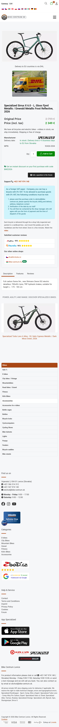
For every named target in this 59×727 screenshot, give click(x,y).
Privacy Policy (7, 607)
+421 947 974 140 (21, 181)
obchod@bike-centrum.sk (14, 490)
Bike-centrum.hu (14, 262)
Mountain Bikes (7, 543)
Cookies (4, 609)
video (6, 230)
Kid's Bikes (5, 552)
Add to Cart (46, 153)
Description (8, 274)
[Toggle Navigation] (44, 17)
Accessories (6, 554)
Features (19, 274)
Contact (4, 598)
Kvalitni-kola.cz (13, 257)
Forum (4, 612)
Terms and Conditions (10, 601)
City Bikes (5, 540)
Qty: (28, 154)
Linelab (53, 722)
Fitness (4, 549)
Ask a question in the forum (41, 175)
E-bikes (4, 538)
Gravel (4, 546)
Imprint (4, 604)
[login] (56, 3)
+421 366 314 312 (11, 484)
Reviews (30, 274)
